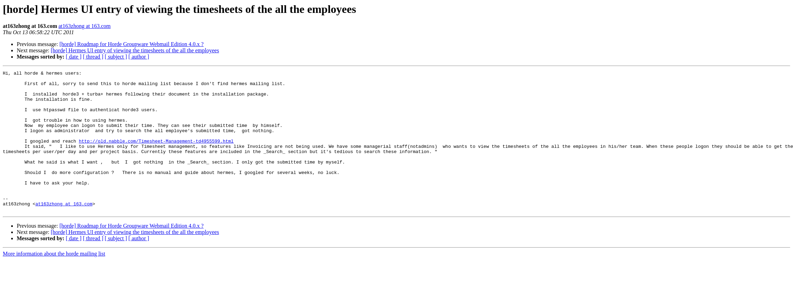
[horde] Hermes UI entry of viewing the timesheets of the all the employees (135, 50)
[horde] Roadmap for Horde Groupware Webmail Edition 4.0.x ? (132, 44)
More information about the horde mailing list (54, 282)
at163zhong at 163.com (84, 26)
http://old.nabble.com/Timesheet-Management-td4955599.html (156, 155)
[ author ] (138, 57)
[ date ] (73, 57)
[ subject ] (116, 57)
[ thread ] (93, 57)
